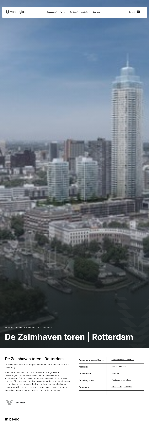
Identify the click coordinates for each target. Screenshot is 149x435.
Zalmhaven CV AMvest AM (122, 360)
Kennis (63, 12)
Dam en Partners (118, 366)
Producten (52, 12)
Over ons (97, 12)
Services (74, 12)
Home (7, 327)
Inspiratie (85, 12)
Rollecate (115, 373)
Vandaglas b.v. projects (121, 380)
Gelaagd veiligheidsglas (121, 387)
